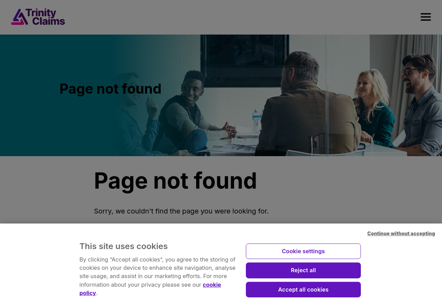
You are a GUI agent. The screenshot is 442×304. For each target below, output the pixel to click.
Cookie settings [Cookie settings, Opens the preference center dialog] (303, 253)
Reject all (303, 272)
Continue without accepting (401, 236)
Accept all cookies (303, 292)
